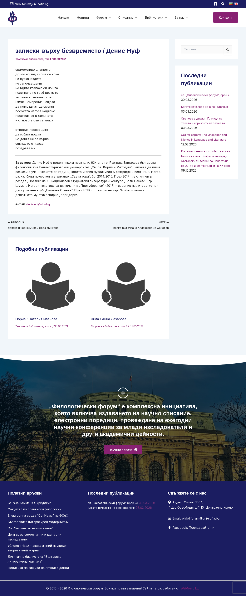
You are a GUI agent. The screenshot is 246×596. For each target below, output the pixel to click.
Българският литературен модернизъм (38, 523)
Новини (85, 17)
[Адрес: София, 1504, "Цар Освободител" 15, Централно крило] (201, 507)
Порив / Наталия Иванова (38, 319)
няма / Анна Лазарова (110, 319)
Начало (67, 17)
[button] (223, 4)
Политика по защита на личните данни (38, 568)
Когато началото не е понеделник (114, 514)
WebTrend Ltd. (190, 588)
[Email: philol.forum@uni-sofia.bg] (193, 520)
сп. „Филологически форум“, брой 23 (116, 505)
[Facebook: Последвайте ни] (191, 529)
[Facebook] (216, 4)
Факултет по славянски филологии (34, 511)
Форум (104, 17)
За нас (177, 17)
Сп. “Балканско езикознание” (30, 529)
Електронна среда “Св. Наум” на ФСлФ (38, 517)
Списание (127, 17)
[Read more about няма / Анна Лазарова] (126, 287)
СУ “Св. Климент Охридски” (29, 505)
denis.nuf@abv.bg (39, 204)
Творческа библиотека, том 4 (34, 59)
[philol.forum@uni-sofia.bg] (29, 4)
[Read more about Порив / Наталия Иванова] (50, 287)
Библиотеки (154, 17)
